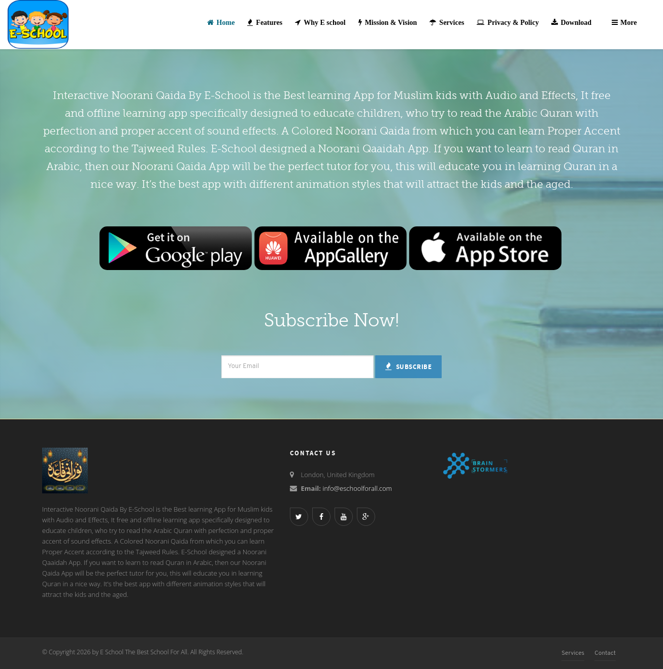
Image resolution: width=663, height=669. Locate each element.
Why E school (320, 22)
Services (446, 22)
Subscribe (408, 367)
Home (221, 22)
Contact (605, 653)
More (628, 22)
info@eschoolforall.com (357, 488)
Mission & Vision (387, 22)
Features (264, 22)
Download (573, 22)
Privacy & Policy (508, 22)
